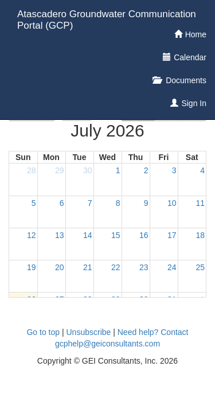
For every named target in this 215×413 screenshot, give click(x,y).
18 (200, 235)
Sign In (193, 103)
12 (31, 235)
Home (195, 34)
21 (87, 267)
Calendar (190, 57)
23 (143, 267)
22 (115, 267)
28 (31, 170)
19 (31, 267)
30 (87, 170)
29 (59, 170)
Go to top (43, 332)
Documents (184, 80)
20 (59, 267)
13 (59, 235)
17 (172, 235)
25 (200, 267)
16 (143, 235)
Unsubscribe (89, 332)
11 (200, 203)
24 (172, 267)
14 (87, 235)
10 (172, 203)
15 (115, 235)
